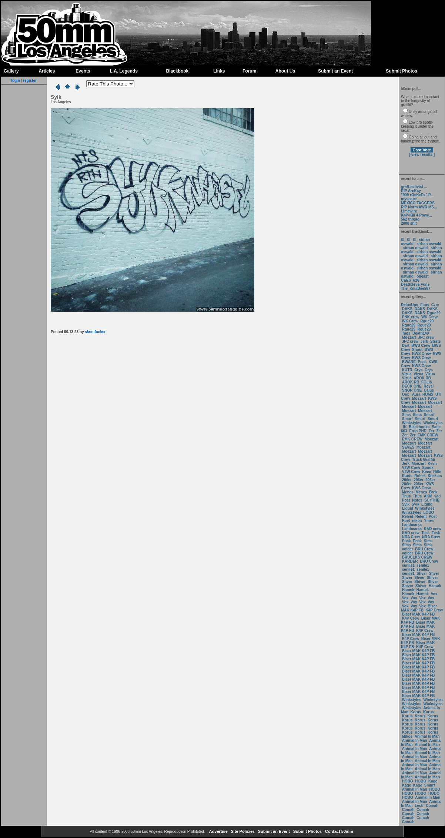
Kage (432, 781)
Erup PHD (417, 431)
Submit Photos (401, 71)
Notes (417, 500)
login (15, 80)
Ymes (429, 521)
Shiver (432, 578)
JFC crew (426, 337)
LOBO (429, 512)
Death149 (420, 333)
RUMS (428, 394)
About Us (285, 71)
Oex (405, 394)
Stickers (435, 476)
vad (437, 496)
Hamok (435, 586)
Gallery (11, 71)
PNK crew (410, 317)
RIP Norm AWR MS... (419, 207)
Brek (433, 492)
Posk (422, 362)
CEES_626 (410, 280)
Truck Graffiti (423, 459)
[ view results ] (422, 154)
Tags (406, 333)
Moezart (409, 337)
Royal (429, 386)
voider (408, 549)
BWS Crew (420, 345)
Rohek (420, 476)
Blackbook (177, 71)
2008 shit (409, 223)
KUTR (407, 370)
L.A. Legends (123, 71)
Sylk (406, 504)
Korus (416, 712)
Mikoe (407, 736)
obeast (422, 276)
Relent (408, 516)
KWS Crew (421, 366)
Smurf (429, 415)
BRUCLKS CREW (417, 557)
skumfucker (95, 332)
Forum (249, 71)
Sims (406, 415)
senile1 (408, 565)
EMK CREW (428, 435)
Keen (432, 464)
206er (407, 480)
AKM (428, 496)
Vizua (407, 374)
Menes (408, 492)
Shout (417, 350)
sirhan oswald (428, 244)
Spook (428, 468)
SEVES (408, 447)
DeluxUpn (409, 305)
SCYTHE (431, 500)
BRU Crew (424, 549)
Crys (418, 370)
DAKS (407, 309)
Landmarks (412, 525)
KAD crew (432, 529)
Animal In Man (427, 736)
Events (83, 71)
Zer (431, 431)
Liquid (426, 504)
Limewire (409, 211)
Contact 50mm (338, 831)
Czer (435, 305)
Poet (406, 500)
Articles (47, 71)
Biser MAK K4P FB (419, 608)
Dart (405, 345)
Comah (432, 806)
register (30, 80)
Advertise (218, 831)
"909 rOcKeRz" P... (417, 195)
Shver (421, 573)
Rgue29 (434, 313)
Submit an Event (335, 71)
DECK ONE (412, 386)
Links (219, 71)
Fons (424, 305)
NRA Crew (411, 537)
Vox (434, 594)
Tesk (426, 533)
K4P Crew (434, 610)
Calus (429, 390)
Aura (415, 394)
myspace (409, 199)
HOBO (407, 781)
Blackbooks (419, 427)
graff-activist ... (414, 187)
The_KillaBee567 (416, 288)
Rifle (437, 472)
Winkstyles (411, 423)
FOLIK (426, 382)
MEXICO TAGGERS (418, 203)
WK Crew (429, 317)
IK (404, 427)
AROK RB (422, 378)
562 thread (410, 219)
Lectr (419, 806)
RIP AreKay (411, 191)
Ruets (407, 476)
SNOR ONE (412, 390)
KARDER (410, 561)
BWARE (409, 362)
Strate (435, 341)
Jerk (425, 341)
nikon (417, 521)
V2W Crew (411, 468)
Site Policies (242, 831)
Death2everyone (415, 284)
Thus (406, 496)
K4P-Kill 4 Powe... (416, 215)
